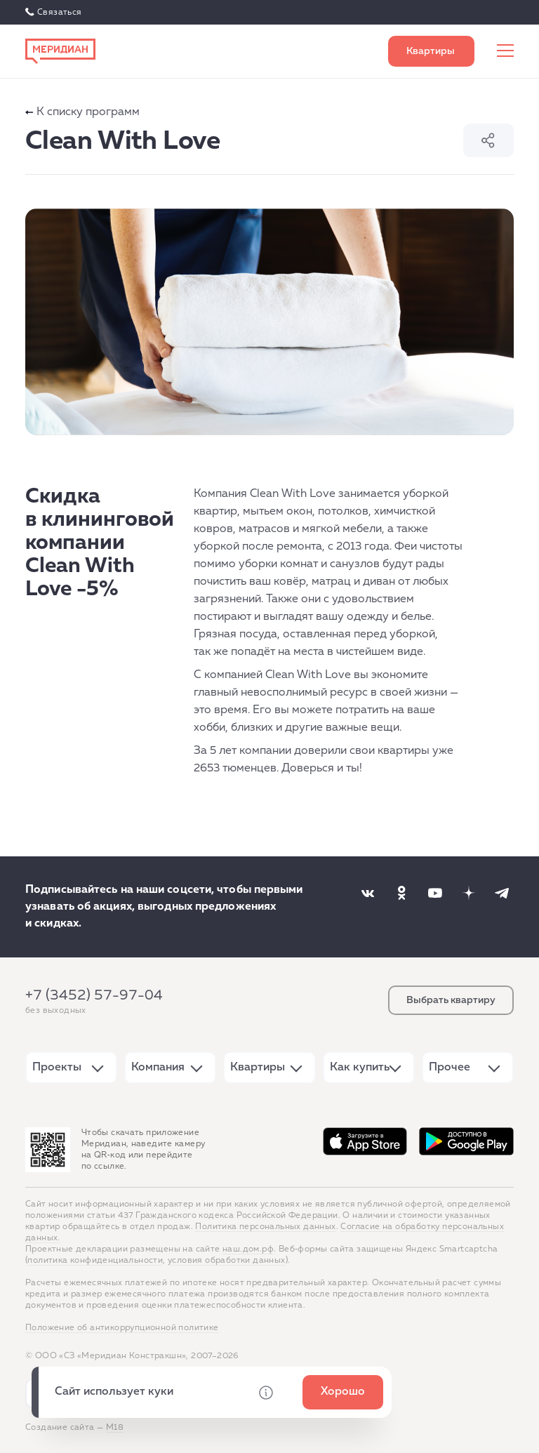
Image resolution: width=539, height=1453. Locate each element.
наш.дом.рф (248, 1249)
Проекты (56, 1067)
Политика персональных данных (265, 1227)
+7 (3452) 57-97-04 (94, 995)
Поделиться (488, 140)
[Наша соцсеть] (368, 893)
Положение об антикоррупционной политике (122, 1328)
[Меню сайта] (505, 51)
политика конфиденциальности (95, 1260)
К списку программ (82, 112)
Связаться (59, 12)
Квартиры (257, 1067)
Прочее (449, 1067)
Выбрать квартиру (431, 51)
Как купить (360, 1067)
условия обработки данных (227, 1260)
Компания (158, 1067)
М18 (115, 1428)
